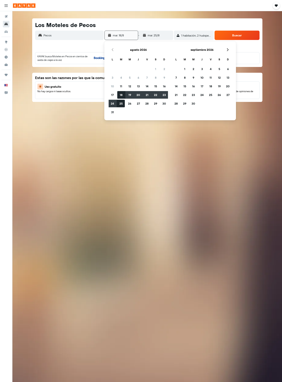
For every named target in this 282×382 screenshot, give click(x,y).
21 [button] (147, 95)
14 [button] (147, 86)
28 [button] (147, 103)
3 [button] (112, 77)
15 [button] (155, 86)
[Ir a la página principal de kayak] (24, 5)
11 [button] (121, 86)
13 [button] (138, 86)
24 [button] (112, 103)
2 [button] (164, 69)
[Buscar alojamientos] (6, 24)
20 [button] (138, 95)
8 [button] (155, 77)
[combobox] (73, 35)
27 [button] (138, 103)
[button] (6, 6)
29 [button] (155, 103)
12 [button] (129, 86)
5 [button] (130, 77)
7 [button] (147, 77)
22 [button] (155, 95)
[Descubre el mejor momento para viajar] (6, 57)
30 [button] (164, 103)
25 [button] (121, 103)
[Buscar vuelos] (6, 16)
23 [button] (164, 95)
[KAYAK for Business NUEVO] (6, 64)
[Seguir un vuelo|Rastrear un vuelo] (6, 49)
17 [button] (112, 95)
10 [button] (112, 86)
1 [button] (155, 69)
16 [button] (164, 86)
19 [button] (129, 95)
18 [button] (121, 95)
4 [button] (121, 77)
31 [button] (112, 112)
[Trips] (6, 74)
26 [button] (129, 103)
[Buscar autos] (6, 31)
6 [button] (138, 77)
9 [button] (164, 77)
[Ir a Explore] (6, 42)
